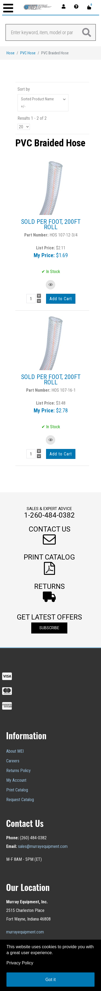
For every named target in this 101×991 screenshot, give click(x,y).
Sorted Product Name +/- (37, 103)
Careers (12, 760)
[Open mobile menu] (8, 9)
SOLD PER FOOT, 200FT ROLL (51, 224)
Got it (50, 979)
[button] (49, 536)
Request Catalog (20, 799)
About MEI (15, 751)
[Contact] (78, 6)
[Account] (65, 6)
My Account (16, 780)
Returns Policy (18, 770)
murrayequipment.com (25, 932)
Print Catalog (17, 789)
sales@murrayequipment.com (43, 846)
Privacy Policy (19, 963)
